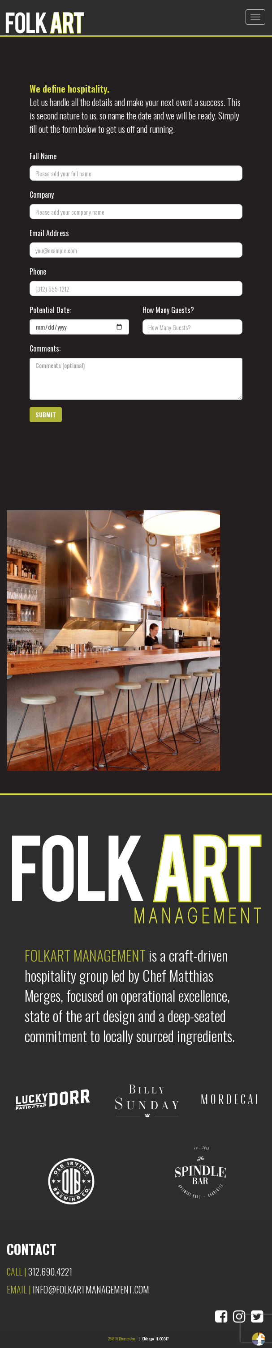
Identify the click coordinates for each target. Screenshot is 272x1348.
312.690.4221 (50, 1271)
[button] (46, 414)
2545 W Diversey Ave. (122, 1338)
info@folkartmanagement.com (91, 1289)
